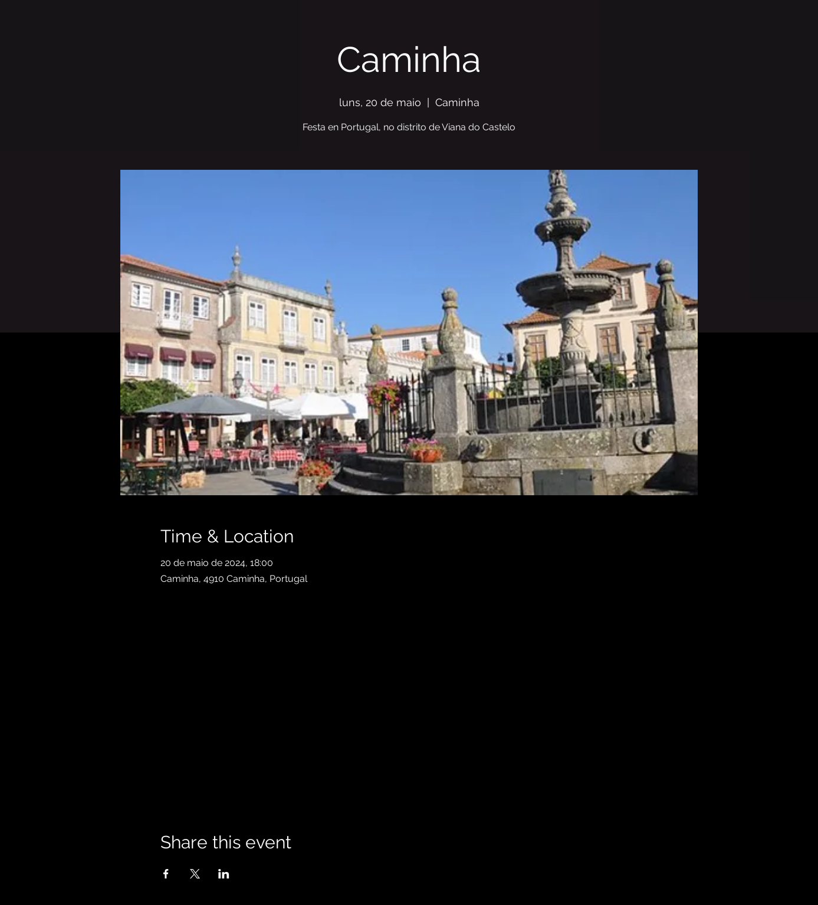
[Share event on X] (195, 873)
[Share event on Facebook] (166, 873)
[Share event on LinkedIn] (223, 873)
